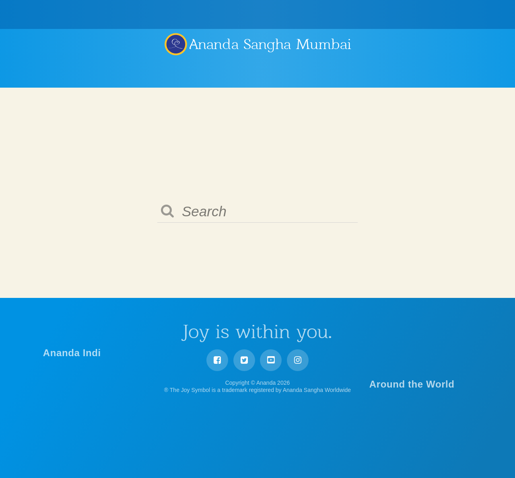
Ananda (175, 43)
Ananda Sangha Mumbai (270, 44)
